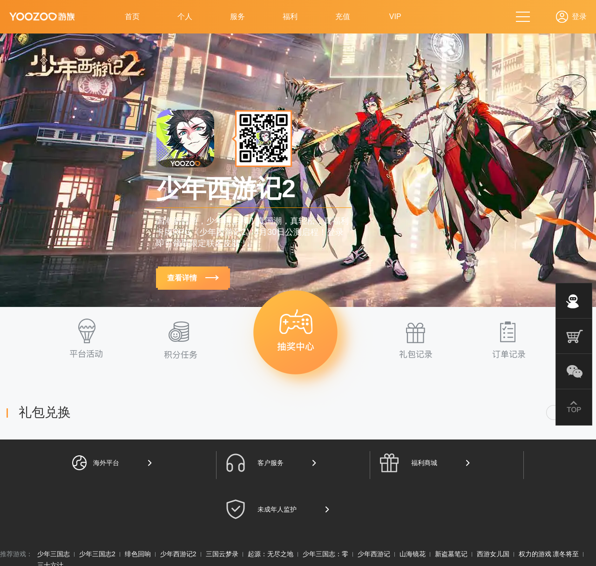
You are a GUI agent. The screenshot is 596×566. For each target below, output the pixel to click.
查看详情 (192, 278)
